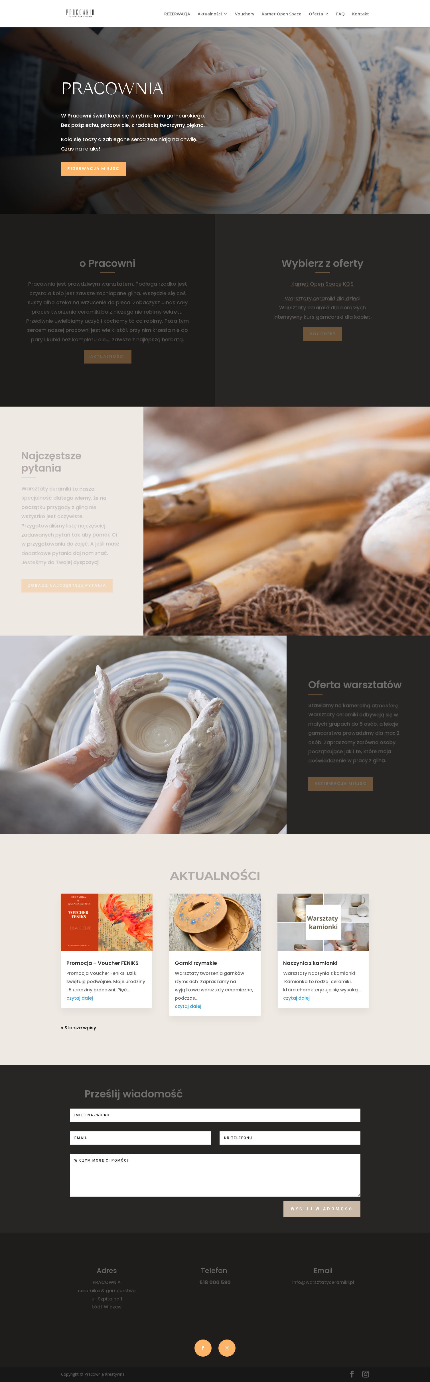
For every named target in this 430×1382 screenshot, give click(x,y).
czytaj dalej (79, 998)
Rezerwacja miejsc (93, 168)
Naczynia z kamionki (310, 963)
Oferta (316, 14)
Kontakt (360, 14)
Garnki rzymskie (196, 963)
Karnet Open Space (281, 14)
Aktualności (210, 14)
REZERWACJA (177, 14)
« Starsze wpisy (78, 1027)
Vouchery (244, 14)
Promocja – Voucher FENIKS (102, 963)
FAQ (340, 14)
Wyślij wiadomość (322, 1209)
